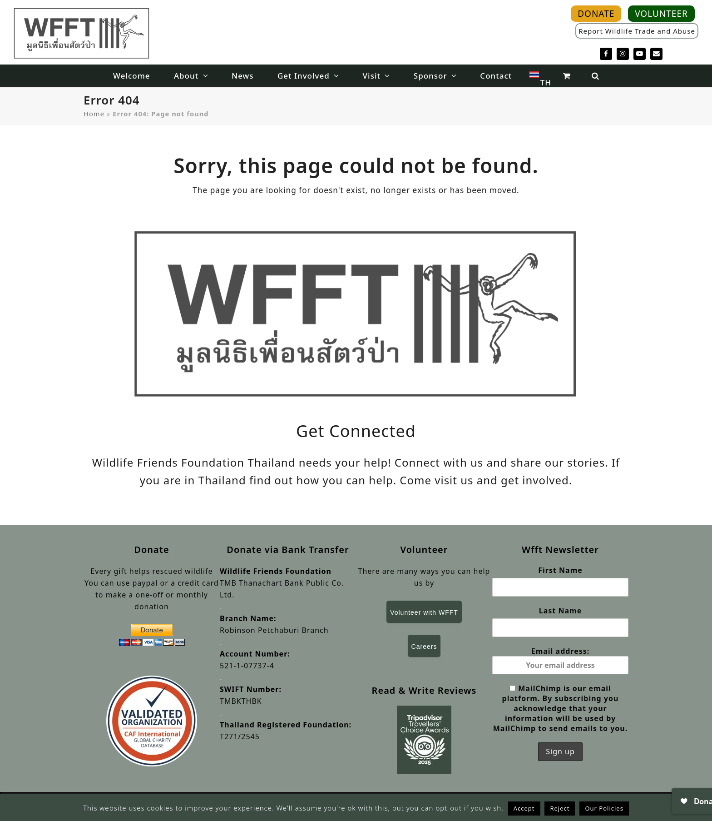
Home (94, 113)
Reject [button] (559, 808)
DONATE (596, 14)
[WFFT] (82, 32)
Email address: (560, 660)
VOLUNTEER (661, 14)
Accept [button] (524, 808)
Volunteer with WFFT (424, 612)
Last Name (560, 611)
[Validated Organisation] (152, 721)
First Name (560, 570)
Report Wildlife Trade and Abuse (636, 30)
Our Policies (604, 808)
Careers (424, 646)
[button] (566, 76)
